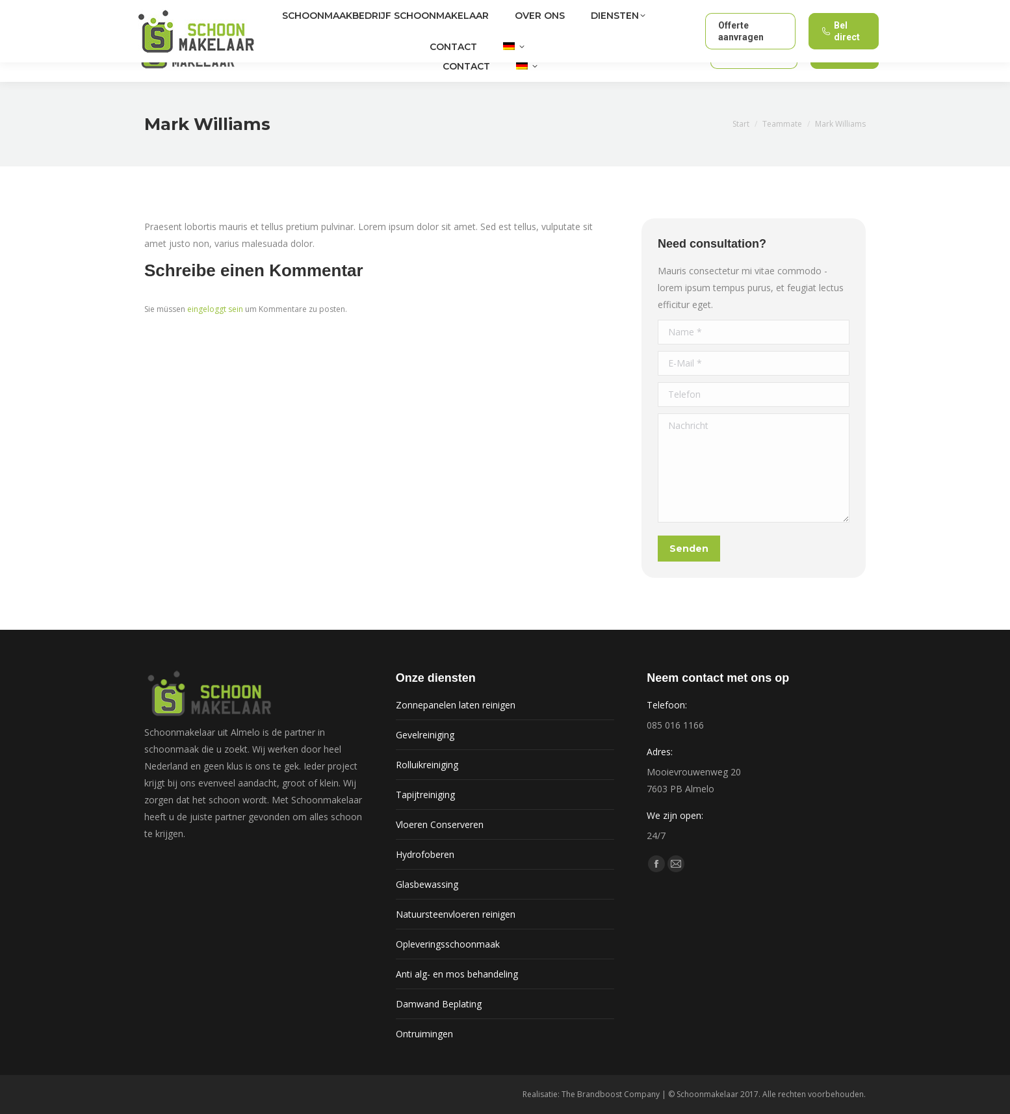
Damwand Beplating (439, 1004)
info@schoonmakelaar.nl (730, 9)
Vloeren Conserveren (440, 824)
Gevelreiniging (425, 735)
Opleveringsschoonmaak (448, 944)
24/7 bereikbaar (828, 10)
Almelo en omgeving (191, 10)
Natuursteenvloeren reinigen (455, 914)
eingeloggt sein (215, 309)
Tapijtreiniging (425, 794)
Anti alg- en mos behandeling (457, 974)
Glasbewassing (427, 884)
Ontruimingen (424, 1034)
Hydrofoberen (425, 854)
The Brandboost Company (611, 1094)
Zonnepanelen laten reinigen (455, 705)
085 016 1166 (631, 9)
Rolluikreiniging (427, 764)
